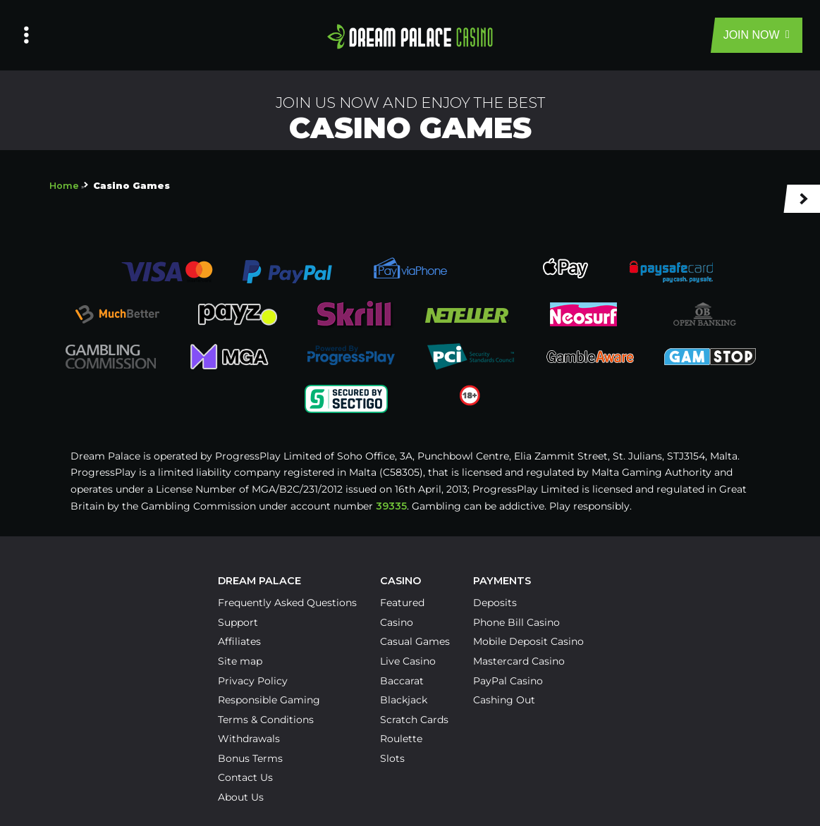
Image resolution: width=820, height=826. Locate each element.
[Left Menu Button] (26, 35)
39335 (391, 506)
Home (64, 185)
